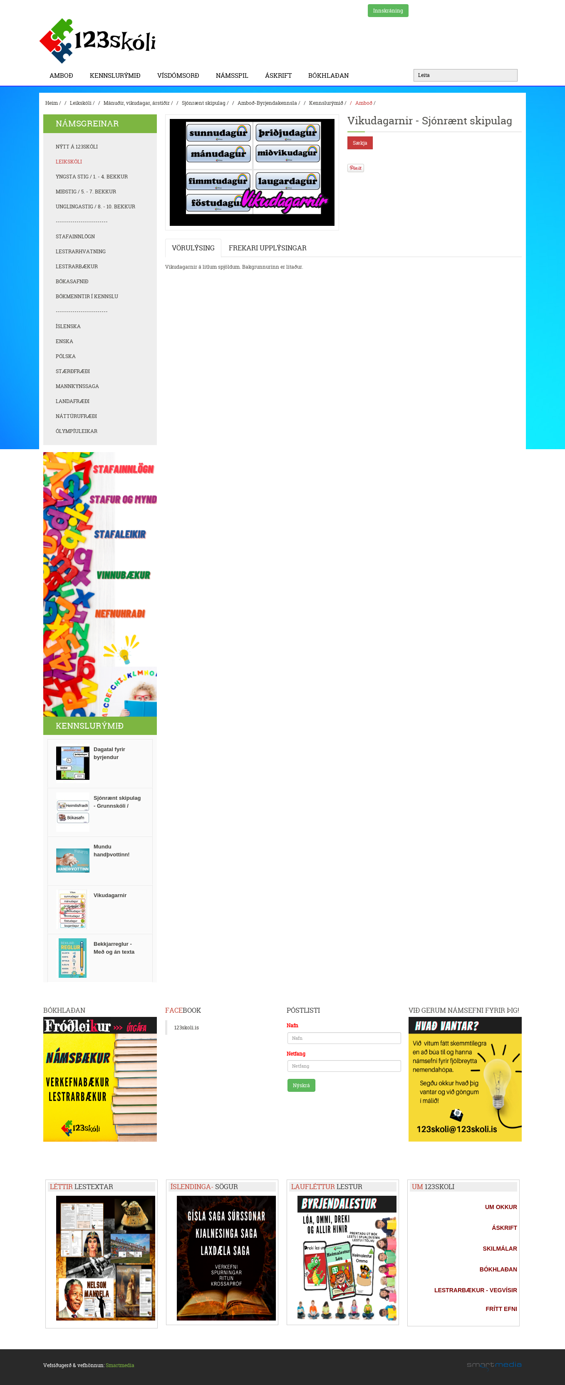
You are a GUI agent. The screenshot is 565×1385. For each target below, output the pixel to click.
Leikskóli (81, 102)
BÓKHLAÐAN (328, 75)
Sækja (360, 142)
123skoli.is (186, 1027)
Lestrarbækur (77, 266)
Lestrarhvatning (81, 251)
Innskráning (388, 10)
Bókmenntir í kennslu (87, 296)
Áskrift (280, 75)
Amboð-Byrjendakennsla (267, 102)
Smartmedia (120, 1365)
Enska (64, 341)
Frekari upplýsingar (268, 247)
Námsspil (234, 75)
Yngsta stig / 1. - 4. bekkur (92, 176)
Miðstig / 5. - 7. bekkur (86, 191)
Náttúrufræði (76, 416)
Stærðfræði (73, 371)
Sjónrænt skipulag (204, 102)
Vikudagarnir (110, 895)
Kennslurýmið (117, 75)
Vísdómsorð (180, 75)
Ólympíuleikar (76, 431)
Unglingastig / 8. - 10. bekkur (95, 206)
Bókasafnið (72, 281)
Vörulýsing (193, 247)
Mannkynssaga (77, 386)
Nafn (292, 1025)
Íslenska (68, 326)
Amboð (63, 75)
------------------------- (82, 221)
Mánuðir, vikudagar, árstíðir (137, 102)
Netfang (296, 1053)
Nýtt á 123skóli (77, 146)
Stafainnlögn (75, 236)
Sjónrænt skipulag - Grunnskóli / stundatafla (117, 806)
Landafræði (72, 401)
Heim (51, 102)
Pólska (66, 356)
